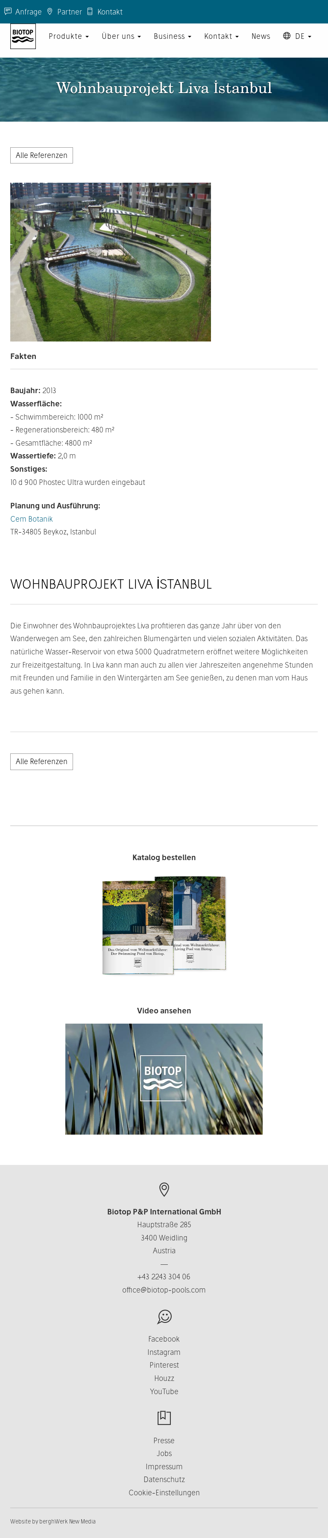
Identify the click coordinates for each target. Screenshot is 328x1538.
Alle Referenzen (41, 155)
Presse (164, 1440)
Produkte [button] (69, 44)
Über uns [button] (121, 44)
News (261, 44)
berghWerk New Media (67, 1521)
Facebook (164, 1338)
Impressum (164, 1466)
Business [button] (172, 44)
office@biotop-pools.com (164, 1289)
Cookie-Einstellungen (164, 1492)
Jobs (164, 1453)
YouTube (164, 1391)
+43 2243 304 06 (164, 1276)
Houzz (164, 1378)
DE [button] (297, 44)
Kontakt (104, 11)
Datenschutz (164, 1479)
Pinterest (164, 1364)
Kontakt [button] (221, 44)
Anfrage (23, 11)
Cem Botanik (31, 518)
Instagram (164, 1352)
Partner (64, 11)
